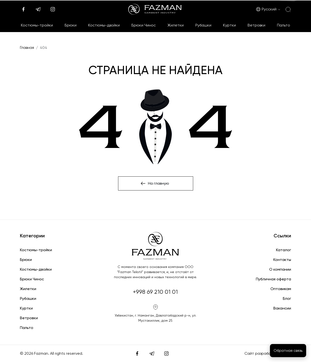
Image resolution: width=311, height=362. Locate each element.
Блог (287, 298)
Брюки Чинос (143, 25)
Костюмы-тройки (37, 25)
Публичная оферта (273, 279)
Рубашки (203, 25)
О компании (280, 269)
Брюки (71, 25)
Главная (27, 47)
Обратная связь (288, 350)
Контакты (282, 259)
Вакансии (282, 308)
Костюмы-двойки (104, 25)
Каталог (283, 250)
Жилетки (175, 25)
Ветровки (256, 25)
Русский (266, 9)
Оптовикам (280, 288)
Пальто (283, 25)
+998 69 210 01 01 (155, 291)
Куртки (229, 25)
